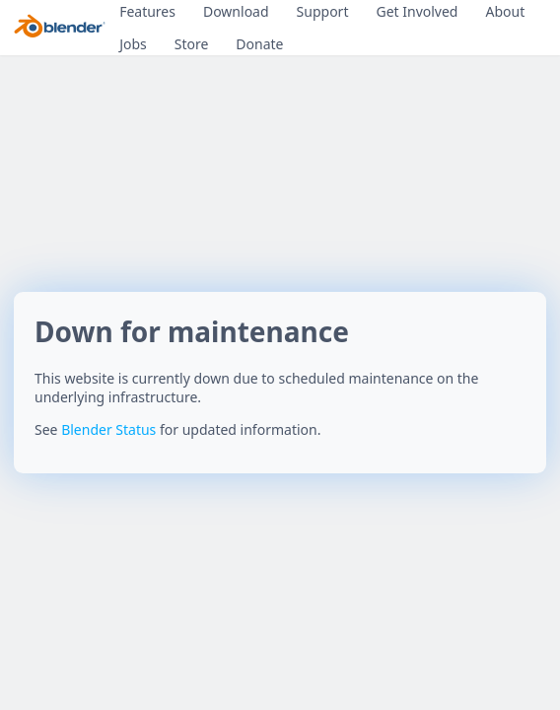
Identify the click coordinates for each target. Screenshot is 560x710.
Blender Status (108, 429)
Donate (259, 44)
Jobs (133, 44)
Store (192, 44)
